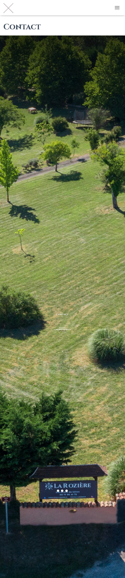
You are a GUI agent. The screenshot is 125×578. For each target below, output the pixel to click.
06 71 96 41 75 (62, 331)
